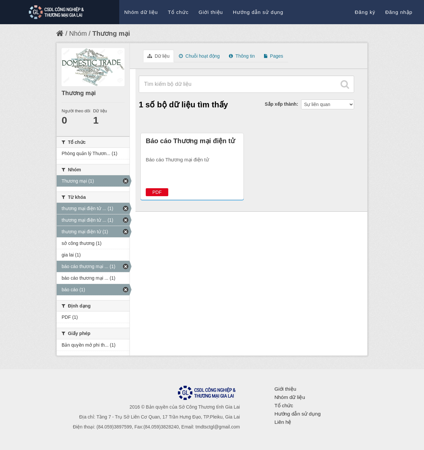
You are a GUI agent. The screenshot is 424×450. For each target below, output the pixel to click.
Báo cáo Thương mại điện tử (190, 140)
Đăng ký (365, 12)
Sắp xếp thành (280, 104)
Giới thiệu (210, 12)
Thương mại (111, 33)
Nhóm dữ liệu (141, 12)
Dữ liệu (158, 56)
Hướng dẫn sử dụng (258, 12)
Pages (273, 56)
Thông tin (242, 56)
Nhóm (78, 33)
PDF (157, 192)
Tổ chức (178, 12)
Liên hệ (282, 422)
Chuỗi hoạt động (199, 56)
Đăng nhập (398, 12)
